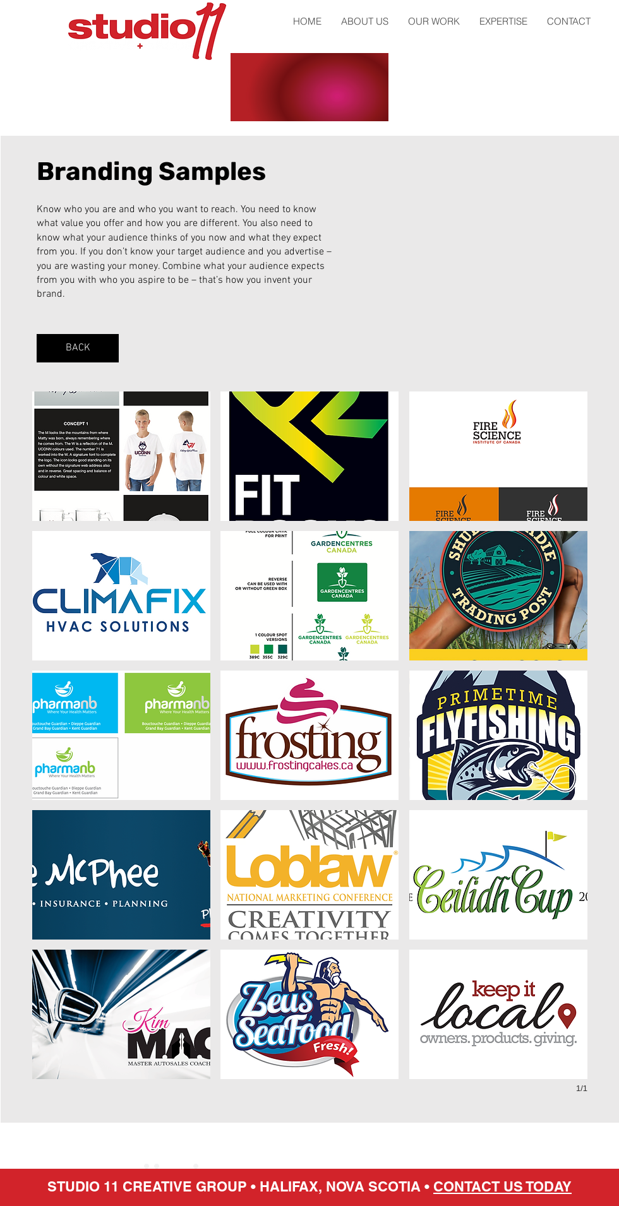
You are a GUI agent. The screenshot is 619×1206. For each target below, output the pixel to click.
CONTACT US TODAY (502, 1186)
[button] (121, 456)
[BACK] (78, 348)
